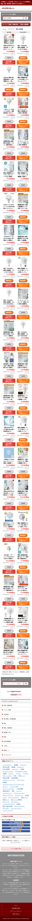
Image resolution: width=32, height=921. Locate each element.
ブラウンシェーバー (9, 780)
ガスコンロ (14, 802)
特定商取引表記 (16, 908)
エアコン (11, 773)
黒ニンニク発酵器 (16, 799)
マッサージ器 (14, 786)
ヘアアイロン (20, 780)
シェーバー (15, 769)
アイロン (26, 773)
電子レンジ (22, 775)
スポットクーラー (8, 795)
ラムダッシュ (19, 795)
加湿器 (27, 795)
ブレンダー (6, 808)
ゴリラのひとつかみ (21, 771)
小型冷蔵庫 (20, 788)
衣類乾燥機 (14, 778)
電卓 (5, 723)
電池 (13, 791)
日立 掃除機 (6, 769)
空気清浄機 (6, 778)
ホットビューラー (16, 808)
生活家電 (6, 714)
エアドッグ (6, 802)
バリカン (18, 773)
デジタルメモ (7, 755)
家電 (5, 737)
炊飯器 (18, 804)
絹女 (15, 775)
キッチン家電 (7, 710)
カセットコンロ (7, 775)
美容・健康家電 (8, 705)
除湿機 (5, 782)
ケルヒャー (20, 767)
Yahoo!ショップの (23, 62)
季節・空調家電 (8, 728)
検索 (26, 18)
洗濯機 (16, 765)
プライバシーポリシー (16, 911)
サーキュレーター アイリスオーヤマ (13, 784)
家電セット (7, 750)
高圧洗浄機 (6, 767)
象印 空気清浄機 (7, 806)
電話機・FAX (7, 732)
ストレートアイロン (9, 788)
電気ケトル (24, 797)
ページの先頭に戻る (16, 848)
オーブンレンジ (7, 793)
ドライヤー (23, 765)
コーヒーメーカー (19, 793)
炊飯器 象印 (6, 791)
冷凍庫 (5, 773)
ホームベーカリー (14, 797)
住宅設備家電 (7, 741)
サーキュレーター (8, 771)
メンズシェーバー (8, 810)
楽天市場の (9, 62)
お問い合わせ (16, 914)
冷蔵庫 (22, 769)
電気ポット (6, 799)
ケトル (5, 797)
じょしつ (19, 791)
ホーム (4, 29)
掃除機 (13, 767)
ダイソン (5, 786)
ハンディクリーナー (9, 804)
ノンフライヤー (7, 765)
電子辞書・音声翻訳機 (10, 719)
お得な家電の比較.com (8, 8)
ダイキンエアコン (19, 806)
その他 (5, 746)
